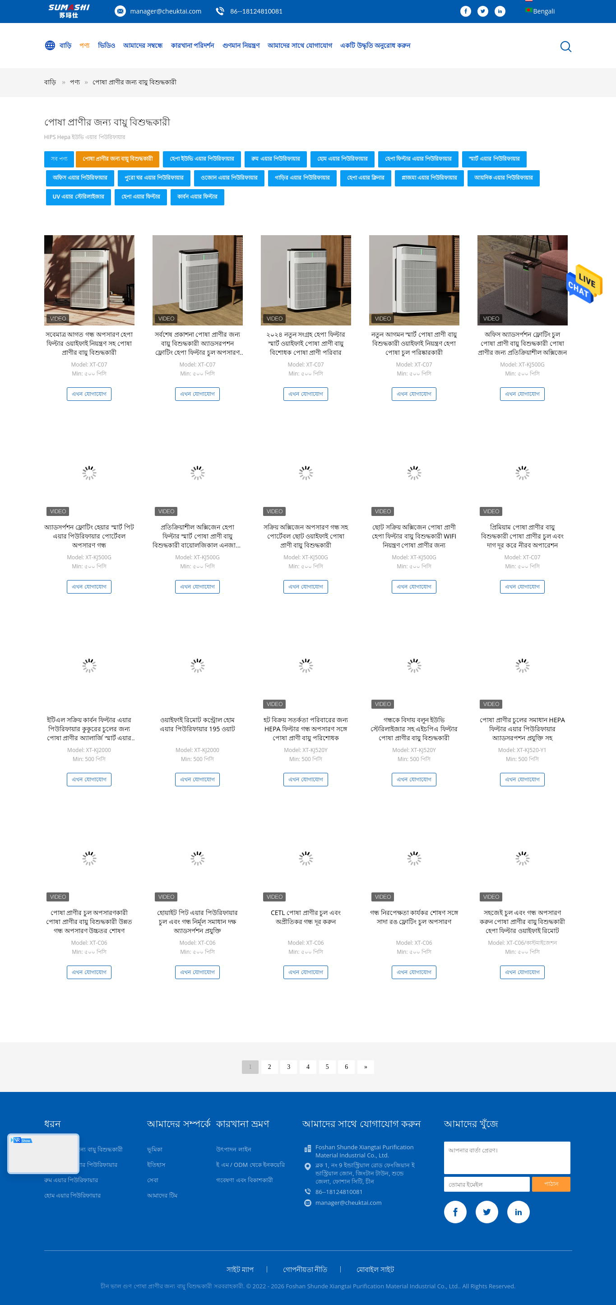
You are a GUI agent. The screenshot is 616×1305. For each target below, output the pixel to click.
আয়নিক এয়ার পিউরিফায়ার (503, 177)
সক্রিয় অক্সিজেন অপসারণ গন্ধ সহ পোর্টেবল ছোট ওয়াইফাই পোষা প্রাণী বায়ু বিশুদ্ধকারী (306, 536)
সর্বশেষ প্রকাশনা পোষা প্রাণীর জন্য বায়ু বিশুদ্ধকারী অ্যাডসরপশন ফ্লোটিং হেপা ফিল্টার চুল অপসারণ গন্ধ (197, 348)
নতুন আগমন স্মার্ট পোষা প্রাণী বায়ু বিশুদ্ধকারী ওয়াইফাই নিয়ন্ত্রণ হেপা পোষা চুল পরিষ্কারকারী (414, 343)
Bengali (544, 11)
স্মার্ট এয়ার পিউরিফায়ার (494, 159)
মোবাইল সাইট (375, 1269)
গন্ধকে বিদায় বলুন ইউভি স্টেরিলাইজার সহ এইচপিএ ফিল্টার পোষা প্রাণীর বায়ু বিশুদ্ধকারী (414, 728)
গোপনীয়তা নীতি (305, 1269)
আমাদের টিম (162, 1195)
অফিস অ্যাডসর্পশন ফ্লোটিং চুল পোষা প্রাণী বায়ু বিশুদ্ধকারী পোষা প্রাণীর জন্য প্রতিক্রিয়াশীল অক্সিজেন (522, 343)
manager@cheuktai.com (166, 11)
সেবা (152, 1180)
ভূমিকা (154, 1149)
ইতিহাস (156, 1165)
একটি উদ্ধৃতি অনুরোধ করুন (375, 45)
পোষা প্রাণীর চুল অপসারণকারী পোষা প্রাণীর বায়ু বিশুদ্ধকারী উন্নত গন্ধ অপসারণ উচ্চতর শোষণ (89, 921)
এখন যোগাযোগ (89, 394)
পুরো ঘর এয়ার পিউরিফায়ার (154, 177)
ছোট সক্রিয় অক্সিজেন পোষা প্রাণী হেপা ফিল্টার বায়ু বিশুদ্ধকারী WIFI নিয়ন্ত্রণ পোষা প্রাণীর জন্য (414, 536)
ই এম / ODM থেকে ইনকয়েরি (250, 1165)
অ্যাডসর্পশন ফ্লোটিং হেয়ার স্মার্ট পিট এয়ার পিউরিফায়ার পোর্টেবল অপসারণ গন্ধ (89, 536)
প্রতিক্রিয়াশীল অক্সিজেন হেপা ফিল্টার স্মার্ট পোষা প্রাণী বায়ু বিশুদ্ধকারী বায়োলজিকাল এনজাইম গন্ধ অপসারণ (197, 540)
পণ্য (84, 45)
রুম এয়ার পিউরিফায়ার (275, 159)
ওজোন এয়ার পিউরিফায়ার (229, 177)
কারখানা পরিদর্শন (192, 45)
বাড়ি (57, 45)
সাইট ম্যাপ (240, 1269)
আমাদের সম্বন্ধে (142, 45)
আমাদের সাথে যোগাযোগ (300, 45)
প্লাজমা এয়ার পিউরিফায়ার (429, 177)
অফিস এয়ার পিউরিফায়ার (80, 177)
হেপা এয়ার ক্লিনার (365, 177)
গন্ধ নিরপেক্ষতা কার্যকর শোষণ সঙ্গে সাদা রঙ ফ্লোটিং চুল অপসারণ (414, 917)
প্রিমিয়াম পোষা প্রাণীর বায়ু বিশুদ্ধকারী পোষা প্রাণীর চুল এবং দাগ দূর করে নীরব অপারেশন (522, 536)
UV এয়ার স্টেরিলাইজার (78, 196)
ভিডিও (106, 45)
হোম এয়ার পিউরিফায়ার (342, 159)
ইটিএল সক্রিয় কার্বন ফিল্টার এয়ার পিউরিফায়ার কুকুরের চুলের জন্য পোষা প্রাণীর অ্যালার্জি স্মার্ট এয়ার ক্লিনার (89, 733)
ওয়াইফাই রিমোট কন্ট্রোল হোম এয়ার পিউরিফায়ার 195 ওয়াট (197, 724)
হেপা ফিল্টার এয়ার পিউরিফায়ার (418, 159)
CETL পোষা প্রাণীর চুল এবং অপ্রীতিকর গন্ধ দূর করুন (306, 917)
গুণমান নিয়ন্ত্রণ (240, 45)
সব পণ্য (59, 159)
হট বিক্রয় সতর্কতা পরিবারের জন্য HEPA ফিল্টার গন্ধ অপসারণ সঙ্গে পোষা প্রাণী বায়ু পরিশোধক (306, 728)
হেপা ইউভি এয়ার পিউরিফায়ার (202, 159)
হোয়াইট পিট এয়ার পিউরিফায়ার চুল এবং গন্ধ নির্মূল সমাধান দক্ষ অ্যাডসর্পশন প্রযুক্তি (197, 921)
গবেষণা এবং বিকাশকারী (244, 1180)
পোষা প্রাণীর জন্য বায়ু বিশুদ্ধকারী (134, 82)
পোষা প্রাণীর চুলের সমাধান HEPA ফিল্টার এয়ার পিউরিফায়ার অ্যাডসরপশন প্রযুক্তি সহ (522, 728)
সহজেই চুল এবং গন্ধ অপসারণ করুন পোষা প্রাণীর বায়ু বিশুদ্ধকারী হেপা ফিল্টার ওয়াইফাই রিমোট (522, 921)
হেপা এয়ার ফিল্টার (140, 196)
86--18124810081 (256, 11)
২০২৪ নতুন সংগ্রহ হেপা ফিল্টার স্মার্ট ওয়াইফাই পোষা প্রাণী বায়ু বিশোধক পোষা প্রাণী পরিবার (305, 343)
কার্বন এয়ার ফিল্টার (197, 196)
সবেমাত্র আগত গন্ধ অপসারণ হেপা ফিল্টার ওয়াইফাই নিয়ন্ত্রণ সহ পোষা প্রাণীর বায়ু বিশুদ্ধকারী (89, 343)
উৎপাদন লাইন (233, 1149)
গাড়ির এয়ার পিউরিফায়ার (302, 177)
